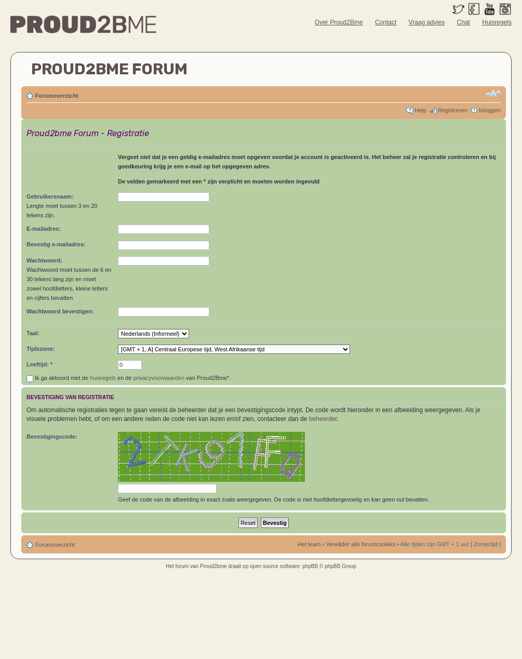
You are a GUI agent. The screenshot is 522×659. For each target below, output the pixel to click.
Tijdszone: (40, 349)
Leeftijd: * (39, 364)
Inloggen (490, 110)
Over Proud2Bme (339, 22)
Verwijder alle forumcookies (360, 544)
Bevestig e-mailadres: (56, 244)
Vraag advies (427, 22)
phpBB (310, 566)
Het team (309, 544)
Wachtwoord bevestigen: (60, 311)
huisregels (103, 378)
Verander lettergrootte (493, 93)
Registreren (452, 110)
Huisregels (497, 22)
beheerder (323, 419)
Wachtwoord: (44, 260)
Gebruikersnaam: (49, 196)
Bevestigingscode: (51, 436)
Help (420, 110)
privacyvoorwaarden (158, 378)
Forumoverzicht (56, 96)
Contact (385, 22)
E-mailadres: (43, 229)
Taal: (32, 333)
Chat (463, 22)
